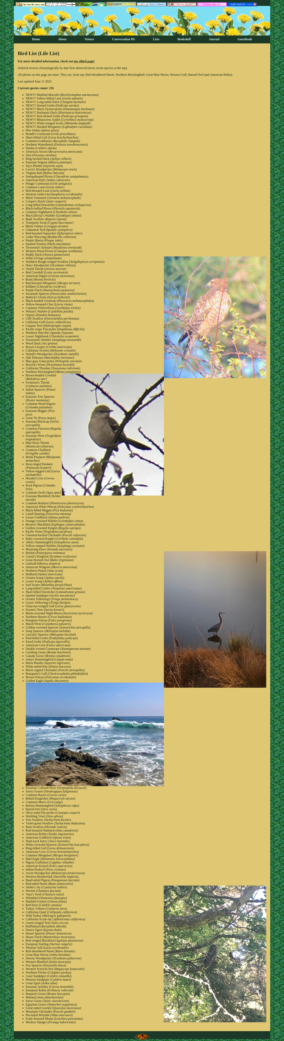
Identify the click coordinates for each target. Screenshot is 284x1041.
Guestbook (244, 39)
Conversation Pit (123, 39)
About (62, 39)
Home (36, 39)
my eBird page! (84, 61)
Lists (156, 39)
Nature (89, 39)
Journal (214, 39)
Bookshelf (184, 39)
